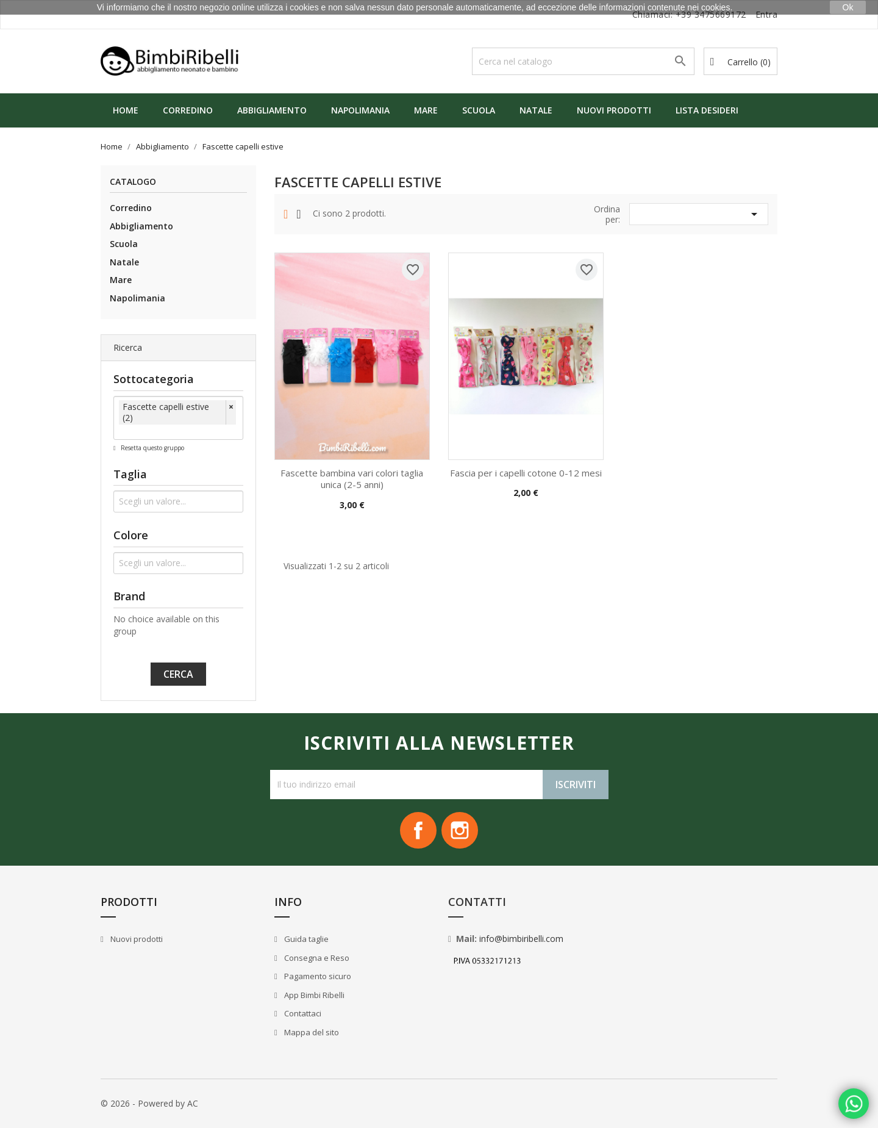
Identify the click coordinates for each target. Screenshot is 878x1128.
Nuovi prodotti (614, 110)
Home (125, 110)
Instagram (459, 830)
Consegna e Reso (315, 957)
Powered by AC (168, 1103)
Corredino (188, 110)
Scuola (478, 110)
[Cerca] (583, 61)
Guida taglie (305, 938)
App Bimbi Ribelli (313, 995)
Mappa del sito (310, 1032)
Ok (848, 7)
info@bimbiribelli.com (521, 938)
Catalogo (133, 182)
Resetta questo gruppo (151, 448)
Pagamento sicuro (316, 976)
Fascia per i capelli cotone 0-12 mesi (526, 473)
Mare (426, 110)
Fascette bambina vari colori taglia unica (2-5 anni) (351, 479)
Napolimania (360, 110)
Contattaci (301, 1013)
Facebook (418, 830)
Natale (535, 110)
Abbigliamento (272, 110)
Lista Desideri (707, 110)
